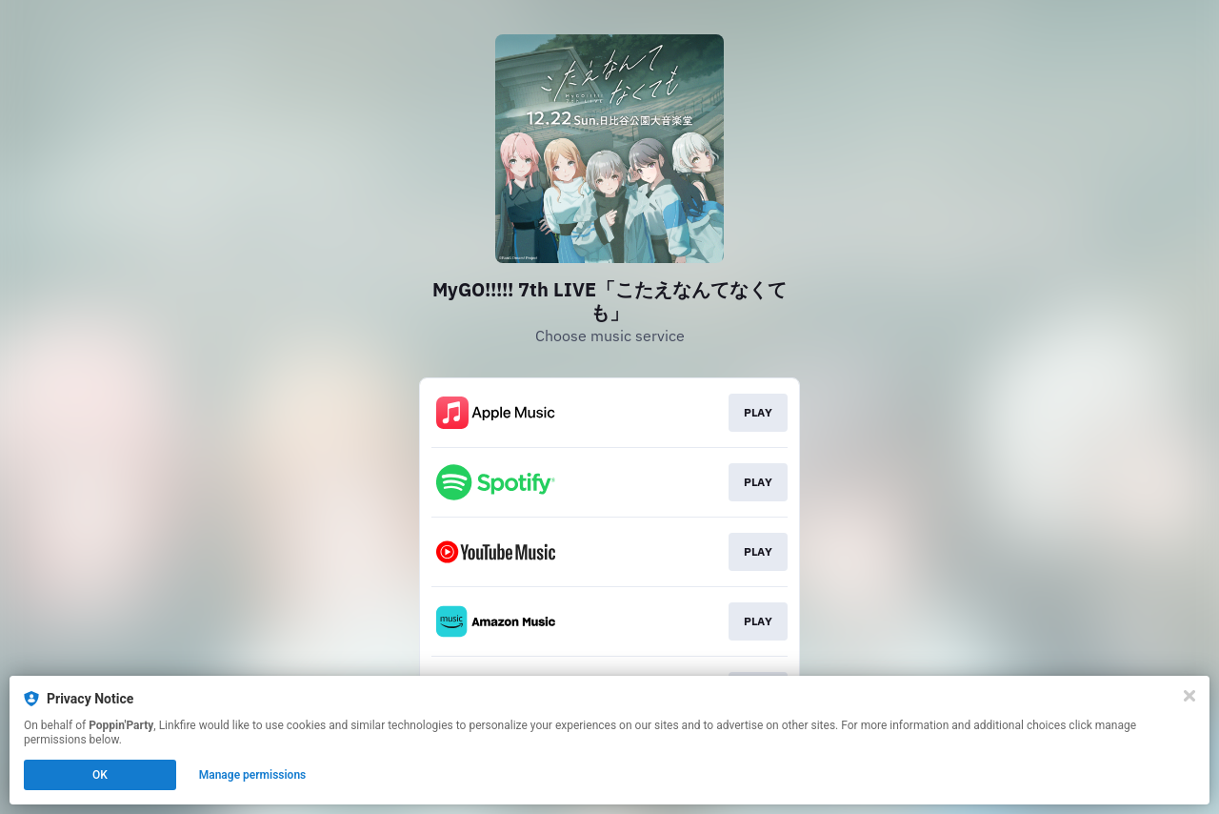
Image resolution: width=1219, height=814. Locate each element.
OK (100, 775)
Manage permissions (253, 775)
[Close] (1189, 696)
